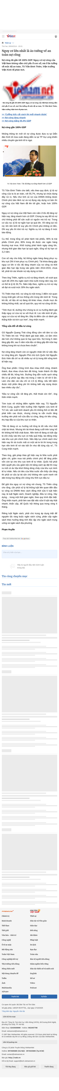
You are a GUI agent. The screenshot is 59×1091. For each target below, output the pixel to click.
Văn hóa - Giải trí (9, 935)
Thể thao (5, 926)
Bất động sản (7, 949)
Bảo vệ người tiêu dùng (39, 959)
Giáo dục (33, 926)
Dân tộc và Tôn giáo (38, 921)
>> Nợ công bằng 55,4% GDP (16, 121)
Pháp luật (34, 940)
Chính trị (5, 916)
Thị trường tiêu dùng (10, 964)
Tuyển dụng (49, 1067)
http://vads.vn (14, 1057)
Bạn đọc (33, 949)
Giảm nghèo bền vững (39, 964)
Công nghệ (6, 940)
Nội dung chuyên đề (10, 973)
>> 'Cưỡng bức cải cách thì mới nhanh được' (24, 114)
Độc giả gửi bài (30, 1067)
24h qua (5, 991)
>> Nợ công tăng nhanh (14, 117)
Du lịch (33, 945)
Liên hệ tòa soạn (9, 1017)
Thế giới (5, 930)
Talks (4, 978)
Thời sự (8, 43)
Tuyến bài (15, 997)
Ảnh (3, 983)
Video (32, 983)
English (33, 973)
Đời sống (34, 930)
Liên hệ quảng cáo (10, 1042)
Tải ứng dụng (10, 1067)
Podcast (33, 988)
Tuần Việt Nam (8, 954)
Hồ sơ (32, 978)
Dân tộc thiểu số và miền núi (42, 969)
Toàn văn (34, 954)
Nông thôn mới (8, 969)
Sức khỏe (34, 935)
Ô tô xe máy (6, 945)
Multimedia (7, 988)
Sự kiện (44, 997)
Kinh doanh (7, 921)
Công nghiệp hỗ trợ (10, 959)
